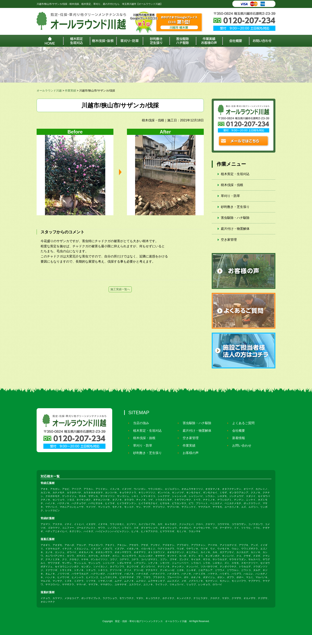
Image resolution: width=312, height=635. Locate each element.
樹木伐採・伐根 (232, 185)
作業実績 (187, 445)
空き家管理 (229, 239)
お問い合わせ (240, 445)
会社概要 (236, 430)
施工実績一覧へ (120, 289)
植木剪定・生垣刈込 (235, 174)
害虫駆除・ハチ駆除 (235, 217)
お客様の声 (189, 453)
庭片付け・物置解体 (235, 228)
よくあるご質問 (241, 423)
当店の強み (139, 423)
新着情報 (236, 438)
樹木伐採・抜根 (142, 438)
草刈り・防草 (230, 196)
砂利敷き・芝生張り (235, 206)
